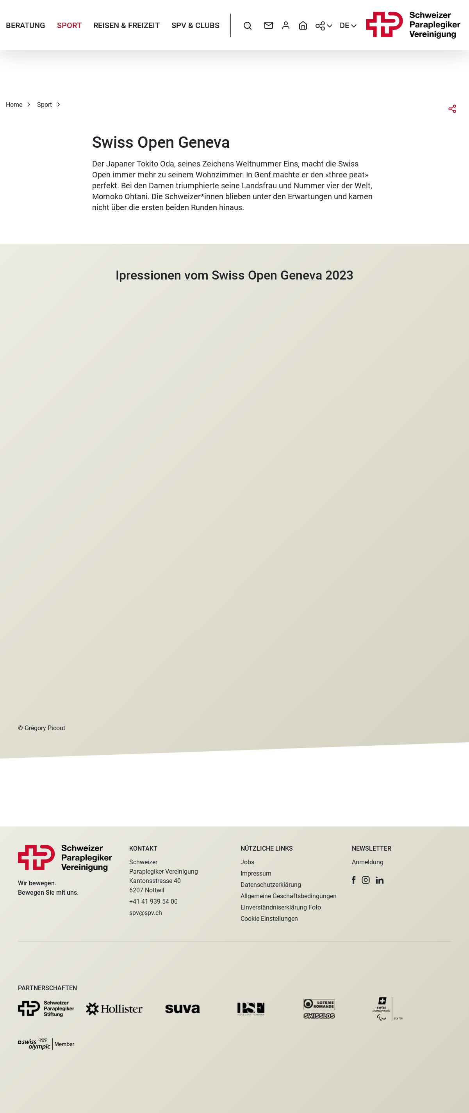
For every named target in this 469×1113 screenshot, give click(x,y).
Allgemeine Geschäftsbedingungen (289, 896)
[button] (354, 880)
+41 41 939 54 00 (153, 901)
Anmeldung (367, 862)
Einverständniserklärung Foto (281, 907)
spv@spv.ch (145, 913)
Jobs (247, 862)
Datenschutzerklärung (271, 884)
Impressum (256, 873)
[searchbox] (247, 25)
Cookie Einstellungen (269, 918)
